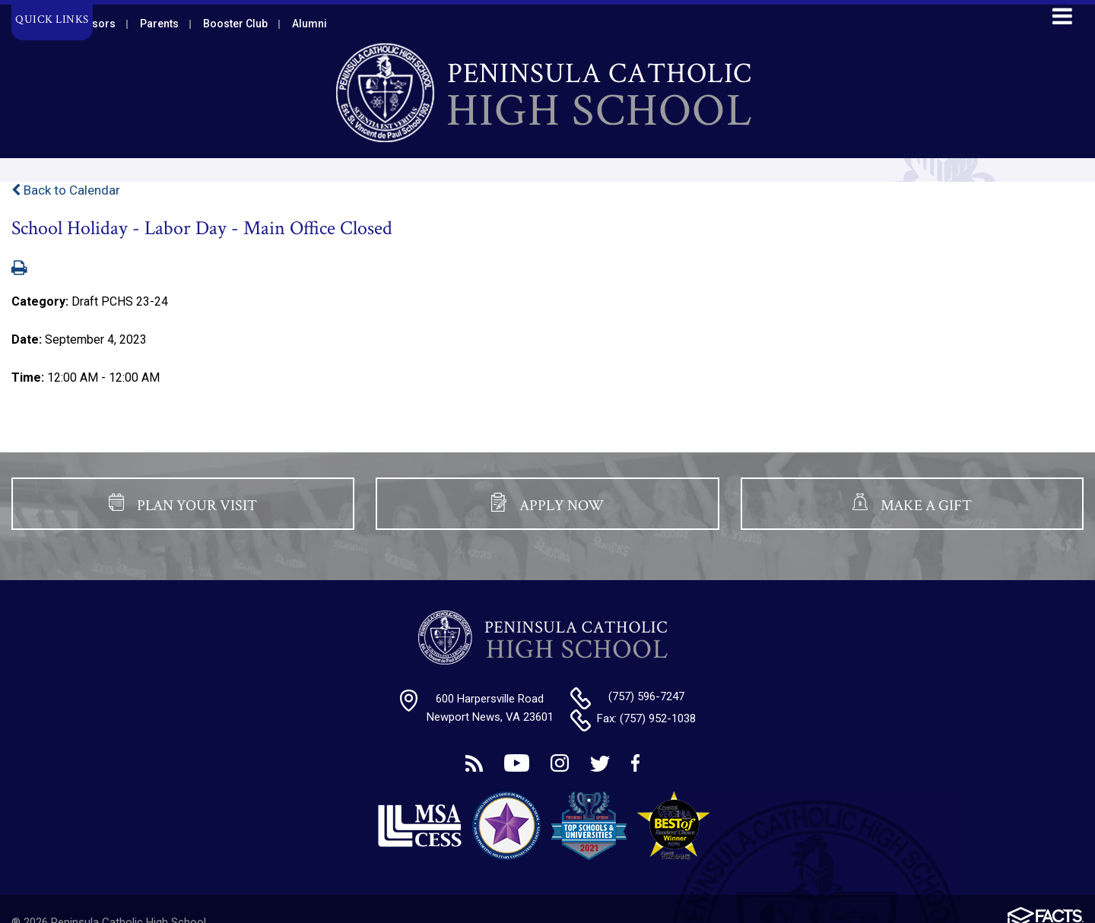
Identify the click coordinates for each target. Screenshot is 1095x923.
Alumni (309, 23)
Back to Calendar (65, 190)
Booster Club (235, 23)
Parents (159, 23)
